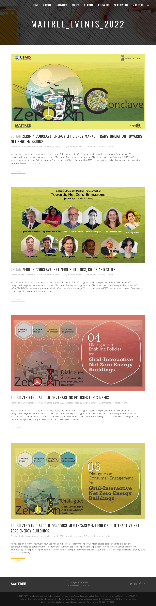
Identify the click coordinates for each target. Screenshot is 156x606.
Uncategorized (72, 402)
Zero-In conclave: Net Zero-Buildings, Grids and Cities (69, 269)
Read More (18, 171)
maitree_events (36, 146)
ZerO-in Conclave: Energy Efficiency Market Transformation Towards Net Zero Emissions (76, 138)
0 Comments (90, 146)
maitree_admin (74, 146)
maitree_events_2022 (54, 146)
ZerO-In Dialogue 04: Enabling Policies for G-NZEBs (65, 397)
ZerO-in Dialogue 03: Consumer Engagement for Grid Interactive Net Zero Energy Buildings (75, 528)
